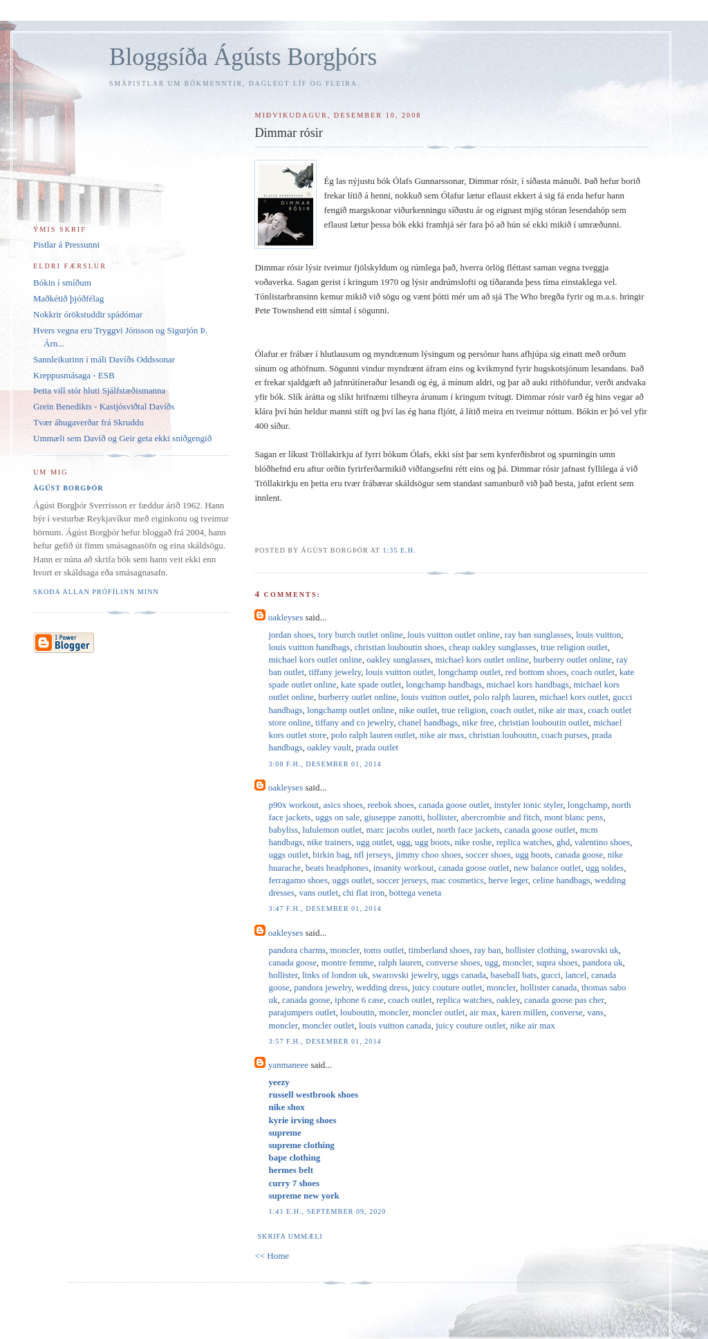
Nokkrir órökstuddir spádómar (87, 314)
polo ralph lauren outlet (373, 735)
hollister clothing (535, 950)
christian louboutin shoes (400, 647)
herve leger (508, 880)
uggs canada (464, 975)
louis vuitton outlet (400, 672)
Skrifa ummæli (289, 1236)
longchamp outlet (469, 672)
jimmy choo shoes (428, 854)
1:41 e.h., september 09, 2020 (327, 1211)
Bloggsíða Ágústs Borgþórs (243, 57)
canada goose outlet (454, 805)
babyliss (283, 829)
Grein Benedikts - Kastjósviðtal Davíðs (103, 406)
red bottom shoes (536, 672)
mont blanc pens (573, 817)
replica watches (524, 842)
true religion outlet (574, 647)
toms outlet (384, 950)
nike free (478, 722)
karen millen (523, 1012)
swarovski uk (595, 950)
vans (595, 1012)
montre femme (348, 962)
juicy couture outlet (447, 987)
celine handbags (561, 880)
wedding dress (382, 987)
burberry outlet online (572, 659)
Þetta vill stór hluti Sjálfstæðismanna (99, 390)
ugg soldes (605, 867)
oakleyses (286, 617)
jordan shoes (290, 634)
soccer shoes (487, 854)
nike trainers (329, 842)
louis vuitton (598, 634)
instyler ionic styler (528, 805)
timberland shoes (439, 950)
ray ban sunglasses (538, 634)
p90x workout (293, 805)
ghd (563, 842)
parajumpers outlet (301, 1012)
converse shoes (453, 962)
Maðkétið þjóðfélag (68, 298)
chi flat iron (364, 892)
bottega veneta (415, 892)
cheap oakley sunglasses (492, 647)
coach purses (564, 735)
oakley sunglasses (398, 659)
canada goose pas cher (564, 1000)
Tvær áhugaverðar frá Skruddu (88, 422)
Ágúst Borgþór (68, 488)
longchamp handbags (444, 684)
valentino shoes (603, 842)
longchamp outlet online (350, 710)
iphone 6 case (359, 1000)
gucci (551, 975)
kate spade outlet (371, 684)
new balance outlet (547, 867)
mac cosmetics (457, 880)
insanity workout (403, 867)
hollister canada (548, 987)
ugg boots (432, 842)
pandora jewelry (322, 987)
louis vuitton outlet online (453, 634)
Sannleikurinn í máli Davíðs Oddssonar (104, 359)
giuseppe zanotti (393, 817)
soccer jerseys (401, 880)
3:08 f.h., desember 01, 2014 (324, 764)
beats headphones (337, 867)
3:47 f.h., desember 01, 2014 (324, 908)
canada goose (579, 854)
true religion (464, 710)
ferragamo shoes (298, 880)
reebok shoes (390, 805)
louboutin (357, 1012)
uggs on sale (337, 817)
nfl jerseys (372, 854)
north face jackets (468, 829)
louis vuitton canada (395, 1025)
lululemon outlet (332, 829)
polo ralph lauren (504, 697)
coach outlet (593, 672)
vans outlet (318, 892)
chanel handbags (428, 722)
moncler (345, 950)
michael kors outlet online (315, 659)
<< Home (271, 1255)
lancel (575, 975)
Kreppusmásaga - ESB (74, 375)
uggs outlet (288, 854)
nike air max (561, 710)
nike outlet (418, 710)
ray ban (487, 950)
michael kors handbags (528, 684)
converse (567, 1012)
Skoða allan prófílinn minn (96, 591)
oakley (508, 1000)
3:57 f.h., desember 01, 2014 (324, 1041)
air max (482, 1012)
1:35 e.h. (399, 550)
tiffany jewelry (335, 672)
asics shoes (343, 805)
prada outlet (376, 747)
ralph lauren (399, 962)
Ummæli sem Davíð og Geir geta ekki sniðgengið (122, 438)
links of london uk (335, 975)
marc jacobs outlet (399, 829)
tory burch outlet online (360, 634)
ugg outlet (374, 842)
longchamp (588, 805)
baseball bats (513, 975)
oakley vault (329, 747)
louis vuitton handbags (309, 647)
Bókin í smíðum (62, 282)
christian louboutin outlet (544, 722)
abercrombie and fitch (500, 817)
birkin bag (331, 854)
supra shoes (557, 962)
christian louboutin (503, 735)
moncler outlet (439, 1012)
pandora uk (602, 962)
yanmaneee (288, 1065)
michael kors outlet (573, 697)
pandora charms (297, 950)
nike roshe (473, 842)
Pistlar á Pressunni (66, 244)
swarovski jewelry (404, 975)
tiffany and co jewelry (354, 722)
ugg (404, 842)
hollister (441, 817)
